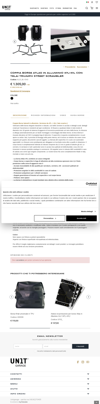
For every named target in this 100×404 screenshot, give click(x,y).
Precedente (69, 67)
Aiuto (49, 387)
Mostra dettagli (87, 211)
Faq (75, 8)
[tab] (20, 115)
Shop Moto (34, 8)
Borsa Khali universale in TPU (22, 313)
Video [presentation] (63, 115)
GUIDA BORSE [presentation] (77, 115)
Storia (58, 8)
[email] (57, 345)
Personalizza (50, 218)
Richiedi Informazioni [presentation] (43, 115)
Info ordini (49, 392)
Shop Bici (44, 8)
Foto (52, 8)
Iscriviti (80, 345)
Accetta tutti (81, 218)
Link (64, 350)
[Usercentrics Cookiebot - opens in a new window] (87, 184)
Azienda (49, 377)
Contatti (49, 373)
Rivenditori (67, 8)
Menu (49, 382)
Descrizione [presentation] (20, 115)
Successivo (83, 67)
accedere (20, 260)
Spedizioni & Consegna (20, 91)
